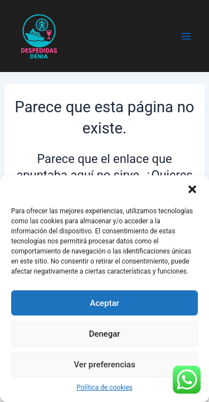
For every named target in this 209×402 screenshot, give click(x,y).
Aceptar (104, 303)
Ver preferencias (104, 365)
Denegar (104, 334)
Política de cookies (104, 387)
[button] (192, 189)
